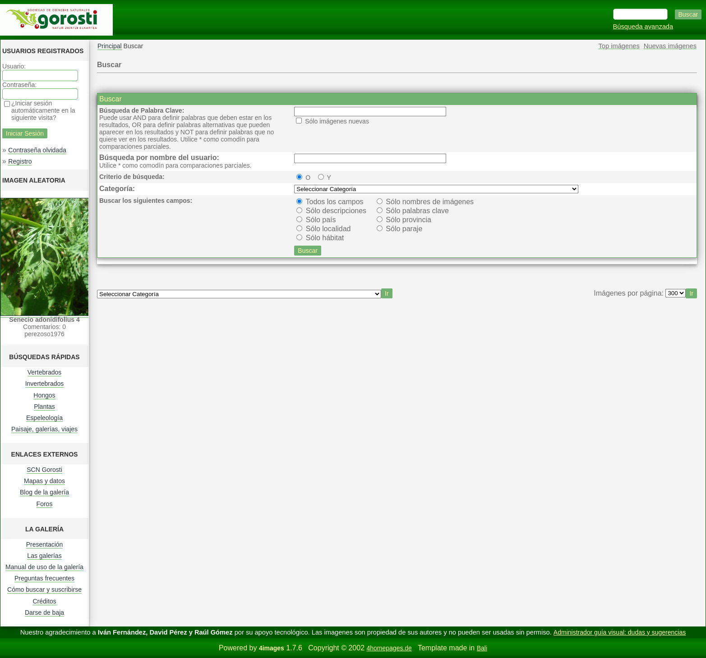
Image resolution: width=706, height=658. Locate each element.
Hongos (44, 395)
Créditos (44, 601)
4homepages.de (388, 648)
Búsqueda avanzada (643, 26)
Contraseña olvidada (37, 150)
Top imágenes (619, 46)
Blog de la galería (44, 492)
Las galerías (44, 555)
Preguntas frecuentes (44, 578)
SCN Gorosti (44, 469)
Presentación (44, 544)
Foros (45, 503)
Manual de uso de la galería (44, 567)
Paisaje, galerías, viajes (44, 429)
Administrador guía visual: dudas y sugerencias (620, 632)
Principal (109, 46)
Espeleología (44, 417)
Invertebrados (44, 383)
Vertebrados (45, 372)
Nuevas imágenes (670, 46)
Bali (482, 648)
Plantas (44, 406)
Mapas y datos (44, 480)
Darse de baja (44, 612)
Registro (20, 161)
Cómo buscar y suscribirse (44, 589)
